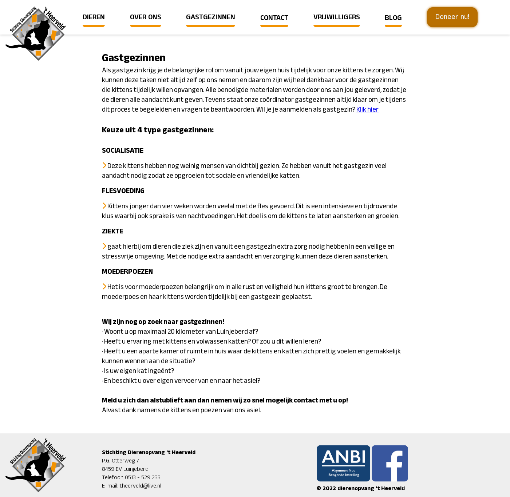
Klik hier (367, 110)
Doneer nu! (452, 17)
